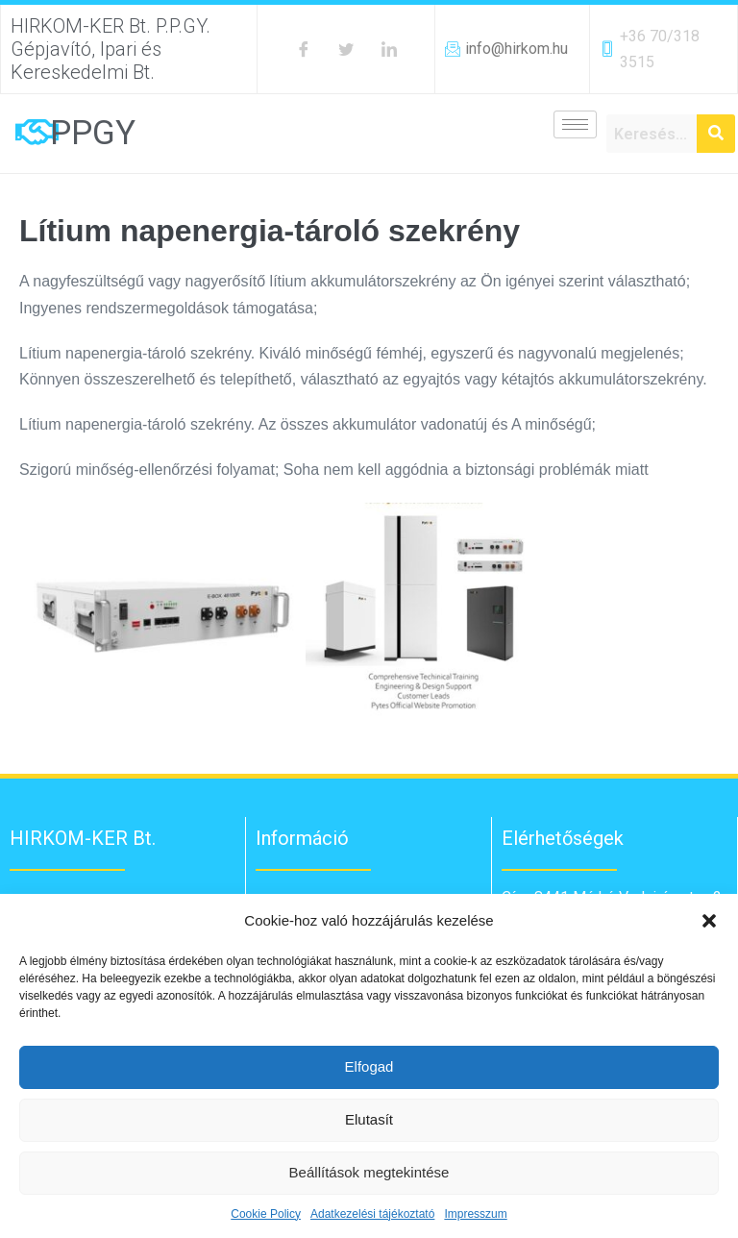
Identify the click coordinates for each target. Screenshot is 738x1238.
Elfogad (369, 1066)
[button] (709, 920)
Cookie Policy (266, 1214)
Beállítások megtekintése (369, 1172)
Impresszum (475, 1214)
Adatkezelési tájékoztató (372, 1214)
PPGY (92, 133)
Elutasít (369, 1119)
